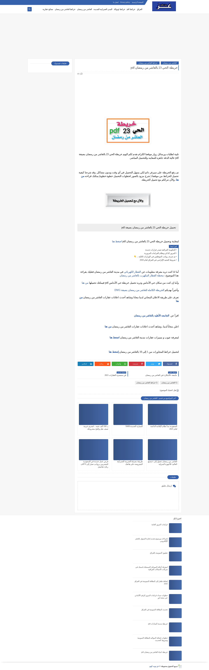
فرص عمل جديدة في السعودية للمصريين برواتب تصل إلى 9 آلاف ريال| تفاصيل (94, 464)
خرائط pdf (131, 9)
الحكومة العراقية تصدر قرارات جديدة (160, 250)
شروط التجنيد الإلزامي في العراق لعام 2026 (157, 260)
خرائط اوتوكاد (119, 9)
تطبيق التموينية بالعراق (159, 553)
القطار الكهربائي (132, 271)
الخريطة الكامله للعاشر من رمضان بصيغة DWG (139, 290)
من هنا (85, 282)
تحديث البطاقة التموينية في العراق (154, 610)
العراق (139, 9)
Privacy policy (125, 2)
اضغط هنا (117, 241)
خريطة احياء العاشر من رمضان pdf (154, 652)
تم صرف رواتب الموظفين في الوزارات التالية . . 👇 (154, 257)
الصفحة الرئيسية (137, 2)
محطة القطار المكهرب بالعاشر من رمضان (142, 275)
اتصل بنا (115, 2)
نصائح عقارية (48, 9)
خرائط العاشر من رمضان (65, 9)
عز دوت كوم (154, 666)
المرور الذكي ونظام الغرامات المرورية (159, 253)
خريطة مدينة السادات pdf (158, 624)
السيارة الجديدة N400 (134, 426)
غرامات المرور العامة (160, 524)
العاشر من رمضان (84, 9)
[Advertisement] (104, 36)
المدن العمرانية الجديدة (103, 9)
